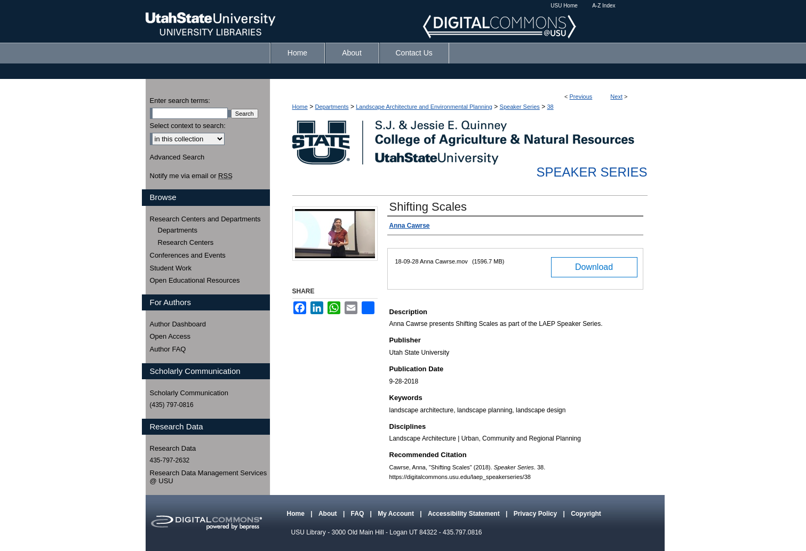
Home (300, 106)
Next (616, 96)
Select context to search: (188, 126)
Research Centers (186, 242)
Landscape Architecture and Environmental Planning (424, 106)
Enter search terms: (180, 101)
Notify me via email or (191, 176)
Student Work (171, 268)
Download (594, 266)
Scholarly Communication (189, 393)
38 (550, 106)
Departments (332, 106)
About (328, 513)
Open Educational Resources (195, 280)
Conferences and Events (188, 255)
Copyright (586, 513)
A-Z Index (603, 6)
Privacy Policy (536, 513)
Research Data (173, 448)
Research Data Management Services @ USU (208, 477)
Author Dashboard (178, 324)
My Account (397, 513)
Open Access (170, 336)
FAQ (358, 513)
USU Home (564, 6)
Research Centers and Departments (205, 219)
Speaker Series (520, 106)
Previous (581, 96)
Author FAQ (168, 349)
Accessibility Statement (464, 513)
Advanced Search (177, 157)
